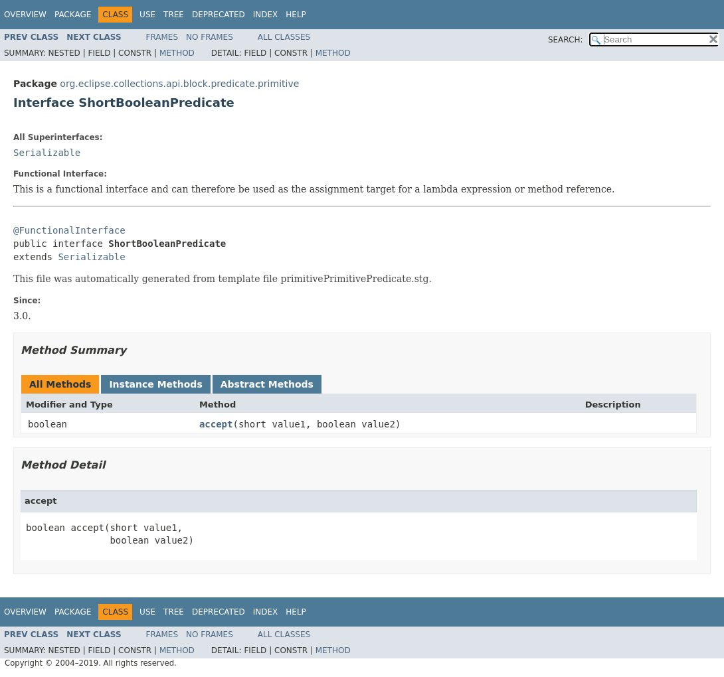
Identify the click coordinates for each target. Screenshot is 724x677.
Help (296, 14)
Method (177, 53)
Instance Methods (155, 384)
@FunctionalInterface (69, 230)
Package (72, 14)
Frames (162, 37)
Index (265, 14)
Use (147, 14)
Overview (25, 14)
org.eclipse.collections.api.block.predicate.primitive (179, 83)
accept (216, 424)
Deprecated (218, 14)
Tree (173, 14)
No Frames (209, 37)
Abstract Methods (267, 384)
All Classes (284, 37)
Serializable (46, 152)
